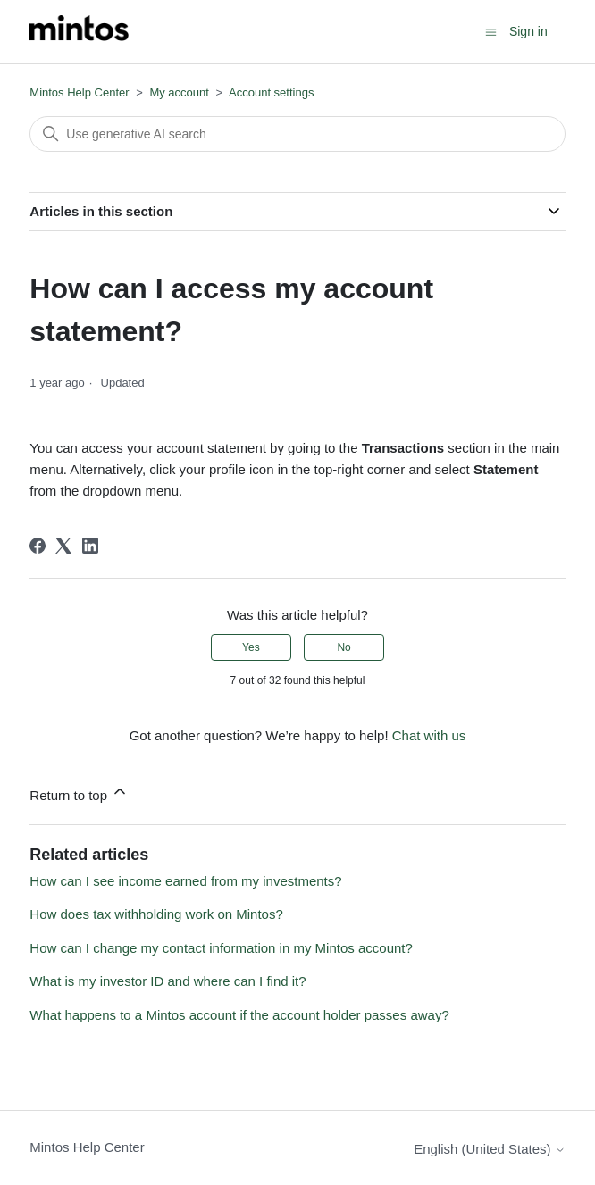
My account (178, 92)
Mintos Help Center (79, 92)
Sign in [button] (528, 31)
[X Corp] (63, 546)
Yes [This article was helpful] (251, 647)
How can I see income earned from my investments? (185, 881)
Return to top (79, 792)
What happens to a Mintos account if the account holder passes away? (238, 1014)
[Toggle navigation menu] (491, 30)
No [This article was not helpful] (343, 647)
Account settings (271, 92)
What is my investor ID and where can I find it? (167, 981)
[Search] (297, 134)
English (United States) (490, 1148)
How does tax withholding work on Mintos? (155, 914)
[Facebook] (37, 546)
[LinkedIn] (90, 546)
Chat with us (429, 735)
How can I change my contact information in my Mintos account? (221, 948)
